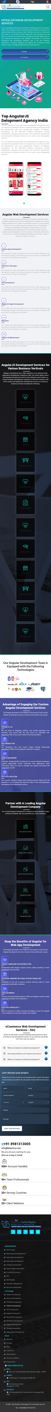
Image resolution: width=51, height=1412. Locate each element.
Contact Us (10, 1350)
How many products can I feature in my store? (24, 1054)
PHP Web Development (14, 1302)
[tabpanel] (25, 182)
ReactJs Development (13, 1298)
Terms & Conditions (12, 1358)
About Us (9, 1339)
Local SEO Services (13, 1272)
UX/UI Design (10, 1250)
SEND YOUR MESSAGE (12, 1129)
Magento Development (13, 1324)
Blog (7, 1347)
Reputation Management (14, 1284)
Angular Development (13, 1313)
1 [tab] (24, 203)
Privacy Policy (10, 1362)
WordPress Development (14, 1321)
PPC (7, 1276)
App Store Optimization (13, 1287)
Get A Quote (24, 57)
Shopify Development (13, 1328)
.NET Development (12, 1309)
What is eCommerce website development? (23, 1048)
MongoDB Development (14, 1317)
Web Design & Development (16, 1254)
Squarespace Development (15, 1332)
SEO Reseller (10, 1280)
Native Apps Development (14, 1261)
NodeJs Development (13, 1294)
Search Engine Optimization (15, 1269)
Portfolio (24, 51)
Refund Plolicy (11, 1354)
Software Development (13, 1265)
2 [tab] (27, 203)
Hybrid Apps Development (14, 1257)
